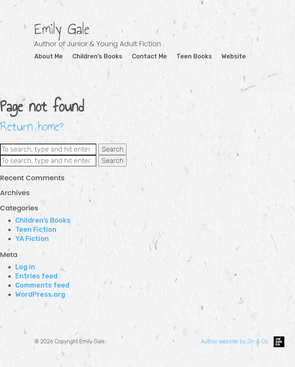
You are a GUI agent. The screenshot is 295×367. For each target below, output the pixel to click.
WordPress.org (40, 294)
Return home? (32, 126)
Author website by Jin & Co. (242, 341)
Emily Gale (62, 29)
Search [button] (112, 149)
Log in (25, 267)
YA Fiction (32, 238)
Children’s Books (97, 56)
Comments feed (42, 285)
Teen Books (194, 56)
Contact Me (149, 56)
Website (233, 56)
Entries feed (36, 276)
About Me (48, 56)
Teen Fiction (35, 229)
